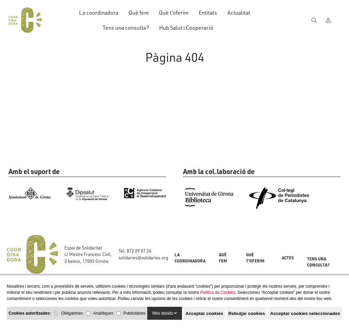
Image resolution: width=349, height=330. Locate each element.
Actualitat (238, 12)
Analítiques (103, 313)
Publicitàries (134, 313)
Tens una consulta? (126, 27)
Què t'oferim (173, 12)
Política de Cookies (218, 292)
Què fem (138, 12)
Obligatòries (72, 313)
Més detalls (164, 313)
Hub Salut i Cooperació (186, 27)
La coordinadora (98, 12)
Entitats (208, 12)
